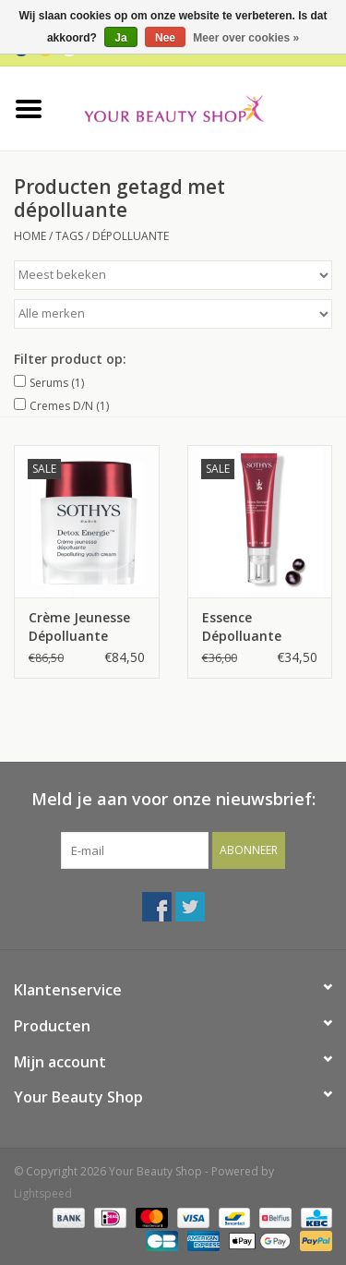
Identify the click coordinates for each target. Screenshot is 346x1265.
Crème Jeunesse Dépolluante (79, 626)
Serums (57, 383)
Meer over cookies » (246, 37)
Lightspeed (43, 1193)
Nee (165, 37)
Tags (69, 236)
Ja (120, 37)
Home (30, 236)
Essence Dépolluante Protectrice (241, 626)
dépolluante (130, 236)
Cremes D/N (69, 406)
